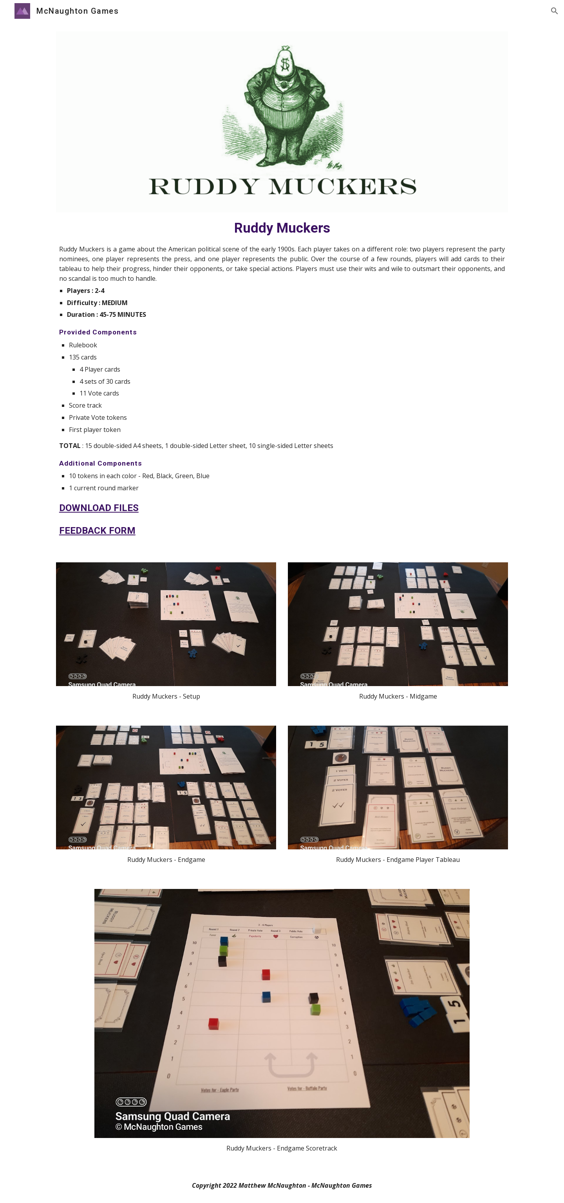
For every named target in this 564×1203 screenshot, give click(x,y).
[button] (554, 11)
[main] (282, 378)
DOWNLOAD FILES (99, 507)
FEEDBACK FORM (97, 530)
